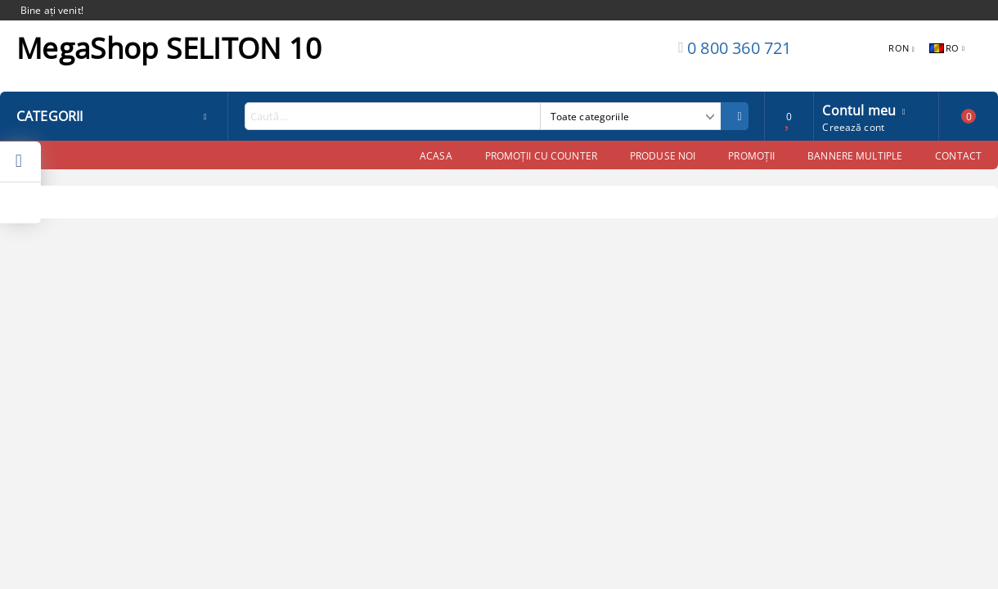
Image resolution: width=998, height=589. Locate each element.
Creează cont (852, 127)
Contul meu (859, 108)
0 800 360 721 (739, 48)
